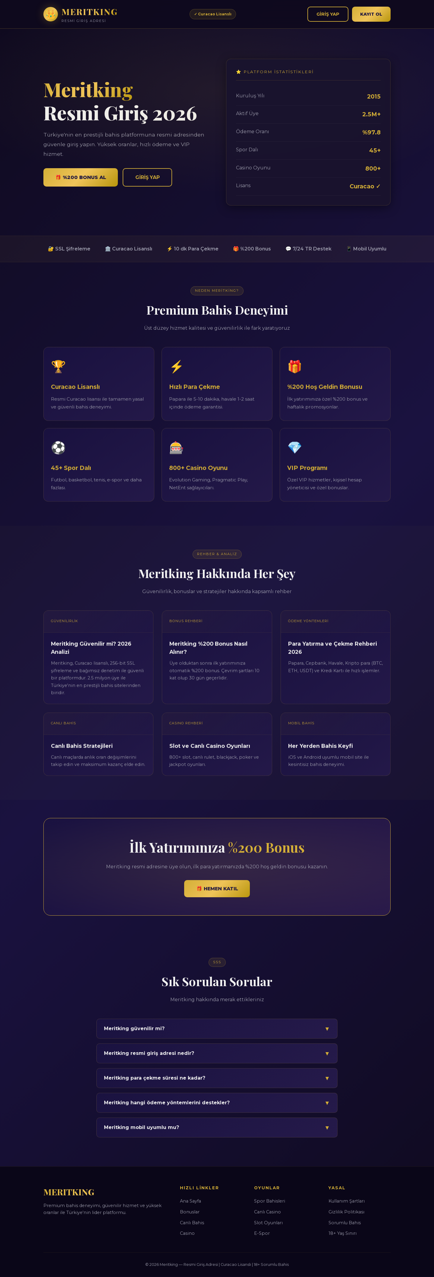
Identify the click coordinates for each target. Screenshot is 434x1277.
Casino (187, 1233)
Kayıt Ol (371, 14)
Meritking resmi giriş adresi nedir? (217, 1053)
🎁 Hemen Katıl (217, 889)
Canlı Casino (267, 1212)
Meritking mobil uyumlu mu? (217, 1127)
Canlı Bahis (192, 1222)
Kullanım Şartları (347, 1201)
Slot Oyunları (268, 1222)
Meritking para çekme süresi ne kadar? (217, 1078)
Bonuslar (190, 1212)
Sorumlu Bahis (345, 1222)
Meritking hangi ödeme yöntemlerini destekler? (217, 1102)
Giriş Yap (327, 14)
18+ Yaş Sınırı (343, 1233)
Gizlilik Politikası (346, 1212)
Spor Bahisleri (269, 1201)
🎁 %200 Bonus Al (81, 177)
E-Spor (262, 1233)
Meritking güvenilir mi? (217, 1028)
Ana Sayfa (190, 1201)
